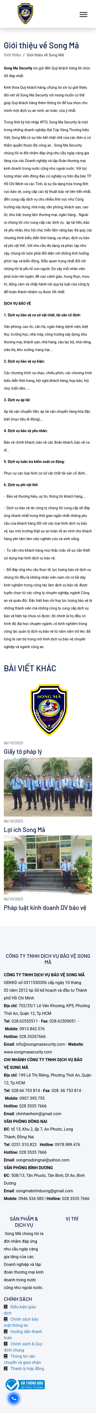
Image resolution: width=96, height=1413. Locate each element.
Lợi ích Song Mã (24, 829)
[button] (83, 13)
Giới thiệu (12, 54)
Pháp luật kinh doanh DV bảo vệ (45, 907)
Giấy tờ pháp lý (23, 751)
